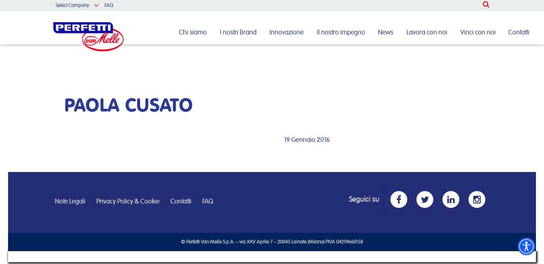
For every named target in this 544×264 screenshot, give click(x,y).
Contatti (518, 32)
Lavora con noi (427, 32)
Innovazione (286, 32)
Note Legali (70, 201)
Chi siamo (193, 32)
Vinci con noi (478, 32)
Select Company (72, 5)
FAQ (108, 5)
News (385, 32)
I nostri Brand (238, 32)
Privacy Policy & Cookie (127, 201)
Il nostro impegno (341, 32)
